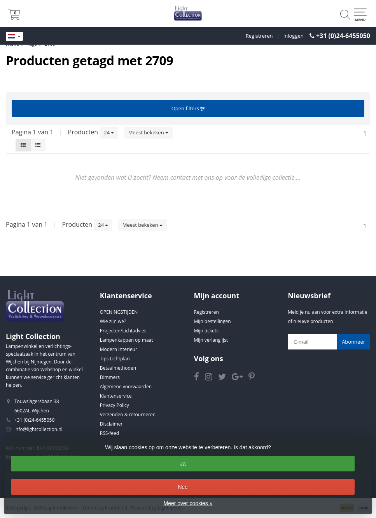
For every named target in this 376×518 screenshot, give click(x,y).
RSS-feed (109, 433)
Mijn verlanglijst (211, 340)
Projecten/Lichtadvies (123, 330)
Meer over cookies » (187, 503)
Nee (183, 487)
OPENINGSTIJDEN (119, 312)
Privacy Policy (114, 405)
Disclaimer (111, 424)
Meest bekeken (148, 132)
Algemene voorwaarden (126, 386)
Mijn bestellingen (212, 321)
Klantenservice (116, 396)
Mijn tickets (206, 330)
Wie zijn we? (113, 321)
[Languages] (14, 36)
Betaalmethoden (118, 368)
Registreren (259, 35)
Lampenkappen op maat (126, 340)
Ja (183, 464)
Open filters (188, 108)
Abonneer (353, 341)
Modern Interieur (118, 349)
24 (109, 132)
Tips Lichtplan (115, 358)
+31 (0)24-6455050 (343, 35)
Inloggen (293, 35)
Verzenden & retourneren (128, 414)
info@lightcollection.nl (38, 429)
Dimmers (110, 377)
